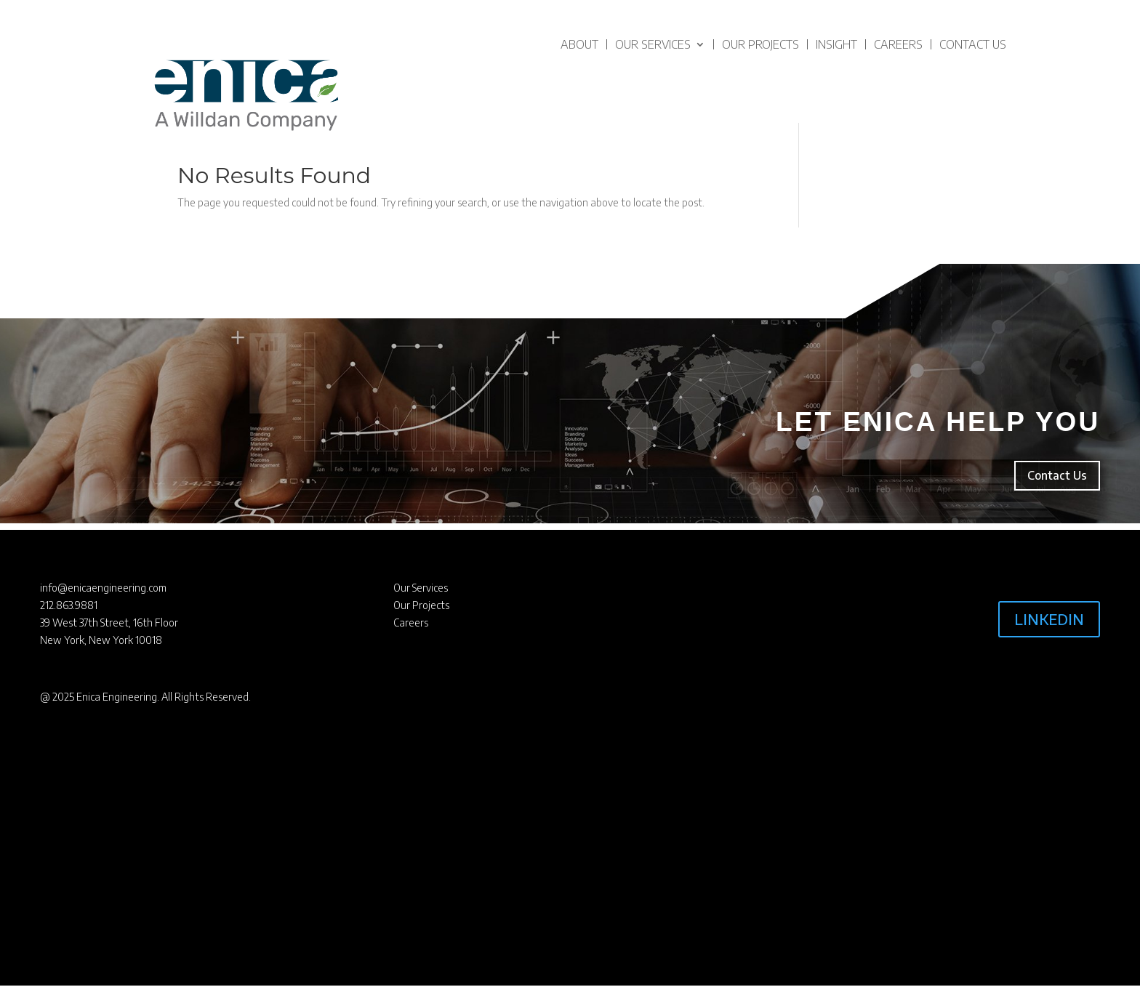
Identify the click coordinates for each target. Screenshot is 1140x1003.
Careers (898, 44)
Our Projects (760, 44)
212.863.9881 (68, 605)
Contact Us (972, 44)
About (579, 44)
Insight (836, 44)
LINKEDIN (1049, 619)
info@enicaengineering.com (103, 587)
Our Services (653, 44)
